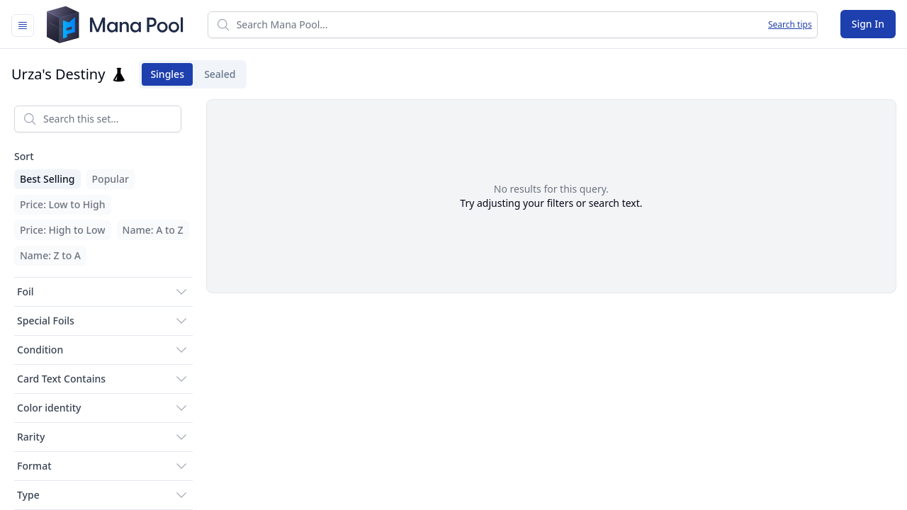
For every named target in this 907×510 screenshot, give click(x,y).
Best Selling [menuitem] (47, 179)
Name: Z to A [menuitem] (50, 255)
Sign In (868, 23)
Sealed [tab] (215, 74)
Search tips (790, 24)
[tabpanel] (453, 302)
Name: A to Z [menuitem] (153, 230)
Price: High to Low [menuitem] (63, 230)
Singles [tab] (163, 74)
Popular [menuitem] (110, 179)
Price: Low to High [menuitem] (63, 204)
